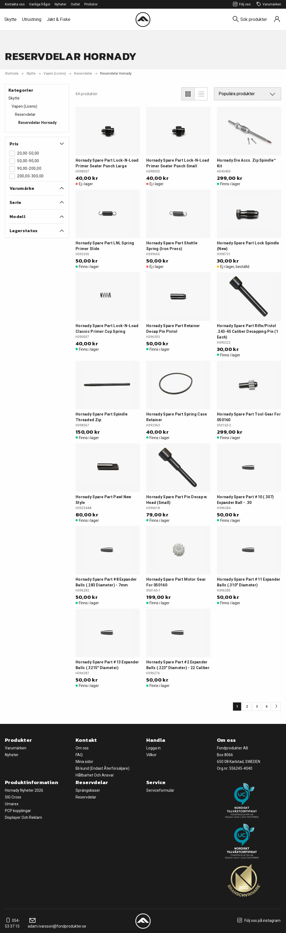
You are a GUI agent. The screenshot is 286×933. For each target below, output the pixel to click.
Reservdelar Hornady (37, 122)
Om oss (82, 748)
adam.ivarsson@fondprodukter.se (57, 923)
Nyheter (60, 4)
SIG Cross (13, 797)
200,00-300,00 (27, 176)
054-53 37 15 (12, 923)
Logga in (153, 748)
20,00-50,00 (24, 153)
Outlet (75, 4)
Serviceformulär (160, 790)
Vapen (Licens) (54, 73)
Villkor (151, 755)
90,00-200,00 (25, 168)
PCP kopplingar (18, 811)
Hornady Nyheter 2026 (24, 790)
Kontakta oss (15, 4)
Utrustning (31, 19)
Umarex (11, 804)
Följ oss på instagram (258, 920)
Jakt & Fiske (58, 19)
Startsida (11, 73)
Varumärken (268, 4)
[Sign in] (277, 19)
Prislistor (91, 4)
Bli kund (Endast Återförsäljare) (102, 768)
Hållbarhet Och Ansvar (95, 775)
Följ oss (241, 4)
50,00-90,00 (24, 161)
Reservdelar (83, 73)
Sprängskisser (88, 790)
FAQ (79, 755)
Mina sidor (84, 761)
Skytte (10, 19)
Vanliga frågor (39, 4)
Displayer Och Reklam (23, 817)
